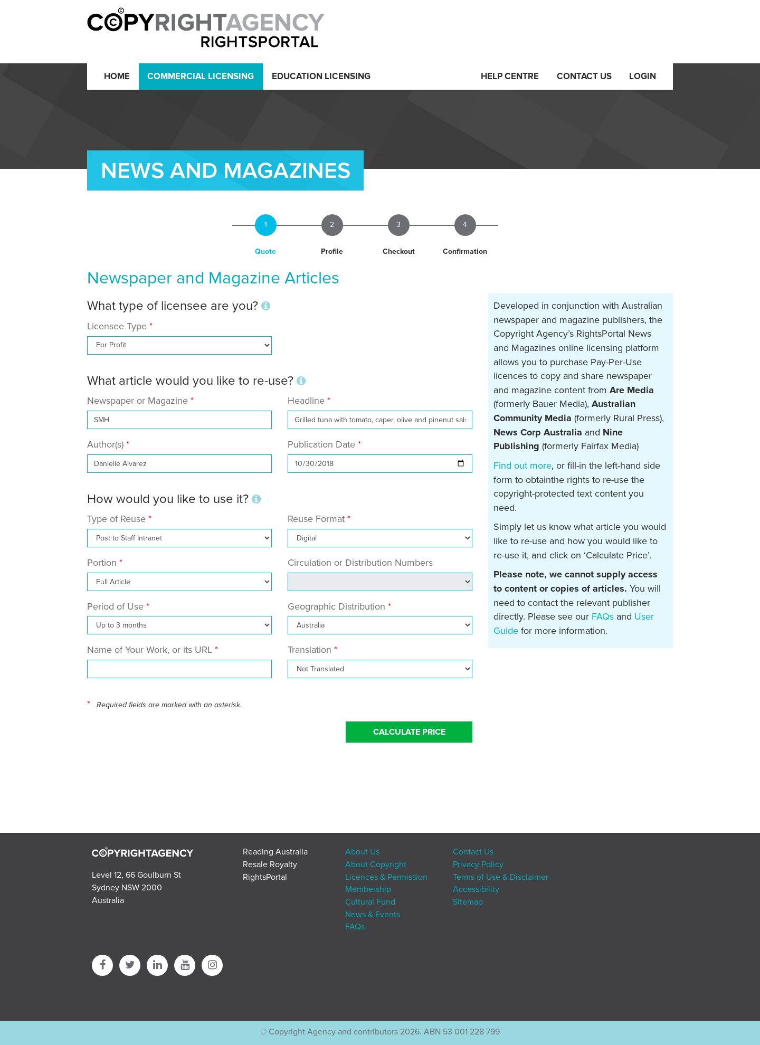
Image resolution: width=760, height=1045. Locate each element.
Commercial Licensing (200, 76)
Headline (306, 400)
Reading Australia (275, 852)
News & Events (372, 914)
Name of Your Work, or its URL (149, 650)
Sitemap (468, 902)
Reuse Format (316, 519)
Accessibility (476, 889)
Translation (309, 650)
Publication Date (321, 444)
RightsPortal (265, 877)
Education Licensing (321, 76)
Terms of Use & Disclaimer (500, 877)
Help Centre (510, 76)
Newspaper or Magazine (137, 400)
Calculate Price (409, 732)
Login (642, 76)
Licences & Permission (386, 877)
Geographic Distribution (336, 606)
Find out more (522, 465)
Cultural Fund (370, 902)
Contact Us (584, 76)
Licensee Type (118, 326)
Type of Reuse (116, 519)
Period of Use (115, 606)
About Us (362, 852)
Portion (102, 562)
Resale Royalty (270, 864)
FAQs (603, 616)
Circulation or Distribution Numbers (360, 562)
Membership (368, 889)
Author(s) (105, 444)
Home (117, 76)
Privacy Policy (478, 864)
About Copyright (375, 864)
